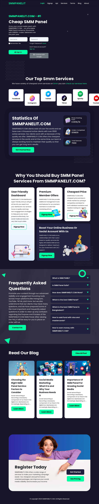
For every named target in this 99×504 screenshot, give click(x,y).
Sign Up (32, 49)
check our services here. (76, 83)
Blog (79, 3)
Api (56, 3)
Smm (55, 83)
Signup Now (19, 227)
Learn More (18, 409)
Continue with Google (39, 56)
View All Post (81, 353)
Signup (50, 3)
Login (42, 3)
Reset (44, 43)
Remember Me (15, 43)
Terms (72, 3)
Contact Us (17, 327)
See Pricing (75, 479)
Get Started (75, 472)
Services (64, 3)
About (86, 3)
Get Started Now (23, 150)
